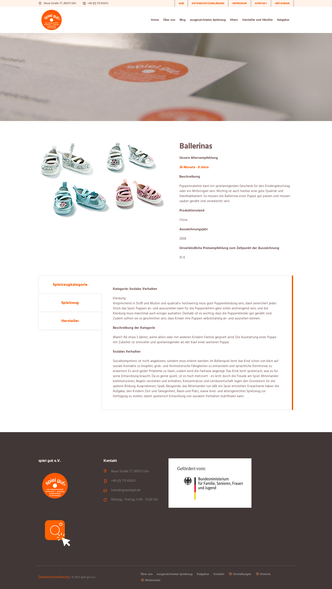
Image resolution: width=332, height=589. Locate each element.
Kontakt (218, 574)
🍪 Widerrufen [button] (150, 580)
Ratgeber (203, 574)
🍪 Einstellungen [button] (240, 574)
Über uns (147, 574)
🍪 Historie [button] (263, 574)
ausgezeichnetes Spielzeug (175, 574)
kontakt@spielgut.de (126, 490)
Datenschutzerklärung (53, 577)
